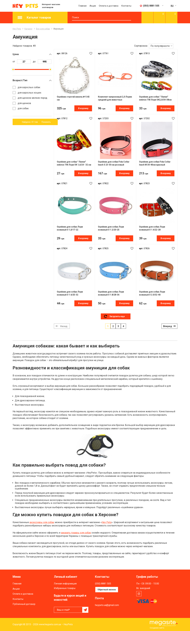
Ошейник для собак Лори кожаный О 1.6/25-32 (70, 293)
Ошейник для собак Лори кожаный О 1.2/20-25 (111, 228)
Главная (82, 5)
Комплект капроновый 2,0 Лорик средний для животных (115, 98)
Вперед (167, 326)
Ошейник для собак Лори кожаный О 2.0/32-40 (152, 293)
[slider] (13, 69)
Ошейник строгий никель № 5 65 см (73, 98)
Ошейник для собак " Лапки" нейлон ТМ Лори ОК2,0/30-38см (155, 98)
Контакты (126, 5)
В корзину (83, 108)
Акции (93, 5)
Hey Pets (106, 522)
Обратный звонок (107, 589)
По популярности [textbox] (160, 46)
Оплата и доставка (108, 5)
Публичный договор (24, 604)
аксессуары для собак (42, 522)
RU (172, 6)
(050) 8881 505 (103, 583)
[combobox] (161, 46)
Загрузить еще (117, 316)
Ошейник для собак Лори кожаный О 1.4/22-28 (152, 228)
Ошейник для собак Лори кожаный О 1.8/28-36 (111, 293)
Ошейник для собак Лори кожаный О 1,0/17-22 (70, 228)
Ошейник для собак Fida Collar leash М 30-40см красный (155, 163)
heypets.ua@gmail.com (107, 605)
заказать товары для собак (76, 532)
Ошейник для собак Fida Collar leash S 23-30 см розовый (113, 163)
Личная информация (65, 583)
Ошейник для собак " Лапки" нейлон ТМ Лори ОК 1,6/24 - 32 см (74, 163)
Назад (63, 326)
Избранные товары (65, 588)
